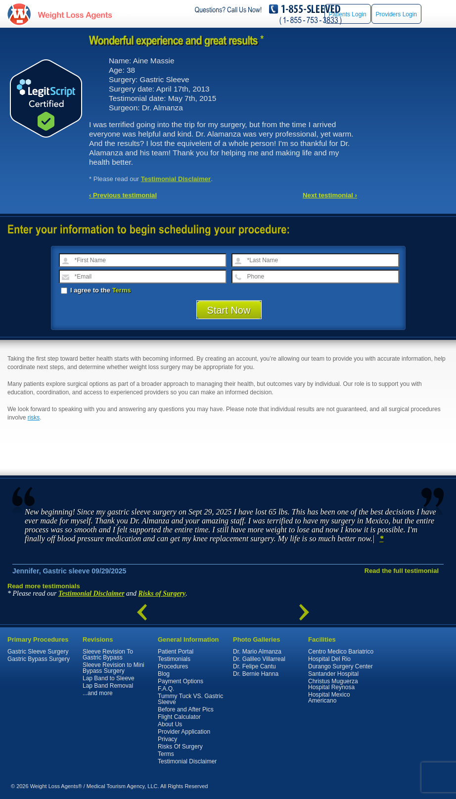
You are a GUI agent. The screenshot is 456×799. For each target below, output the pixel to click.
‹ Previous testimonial (123, 195)
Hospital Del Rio (329, 659)
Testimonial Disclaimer (176, 179)
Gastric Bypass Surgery (38, 659)
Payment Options (180, 681)
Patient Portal (175, 651)
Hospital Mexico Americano (329, 697)
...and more (98, 693)
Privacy (167, 739)
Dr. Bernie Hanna (255, 673)
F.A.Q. (166, 688)
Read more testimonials (43, 586)
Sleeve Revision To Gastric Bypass (108, 654)
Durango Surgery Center (340, 666)
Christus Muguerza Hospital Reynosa (333, 684)
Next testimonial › (330, 195)
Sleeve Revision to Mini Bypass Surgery (113, 667)
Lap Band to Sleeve (109, 678)
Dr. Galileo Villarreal (259, 659)
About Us (170, 724)
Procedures (173, 666)
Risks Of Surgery (180, 746)
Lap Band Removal (108, 685)
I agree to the (96, 290)
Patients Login (347, 14)
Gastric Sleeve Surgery (37, 651)
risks (34, 417)
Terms (121, 290)
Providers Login (396, 14)
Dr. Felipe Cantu (254, 666)
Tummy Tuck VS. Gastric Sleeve (190, 699)
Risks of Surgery (162, 593)
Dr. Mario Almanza (257, 651)
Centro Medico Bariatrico (340, 651)
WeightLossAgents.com (74, 14)
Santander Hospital (333, 673)
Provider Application (184, 731)
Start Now (229, 310)
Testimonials (174, 659)
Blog (164, 673)
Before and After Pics (186, 709)
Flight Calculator (179, 716)
